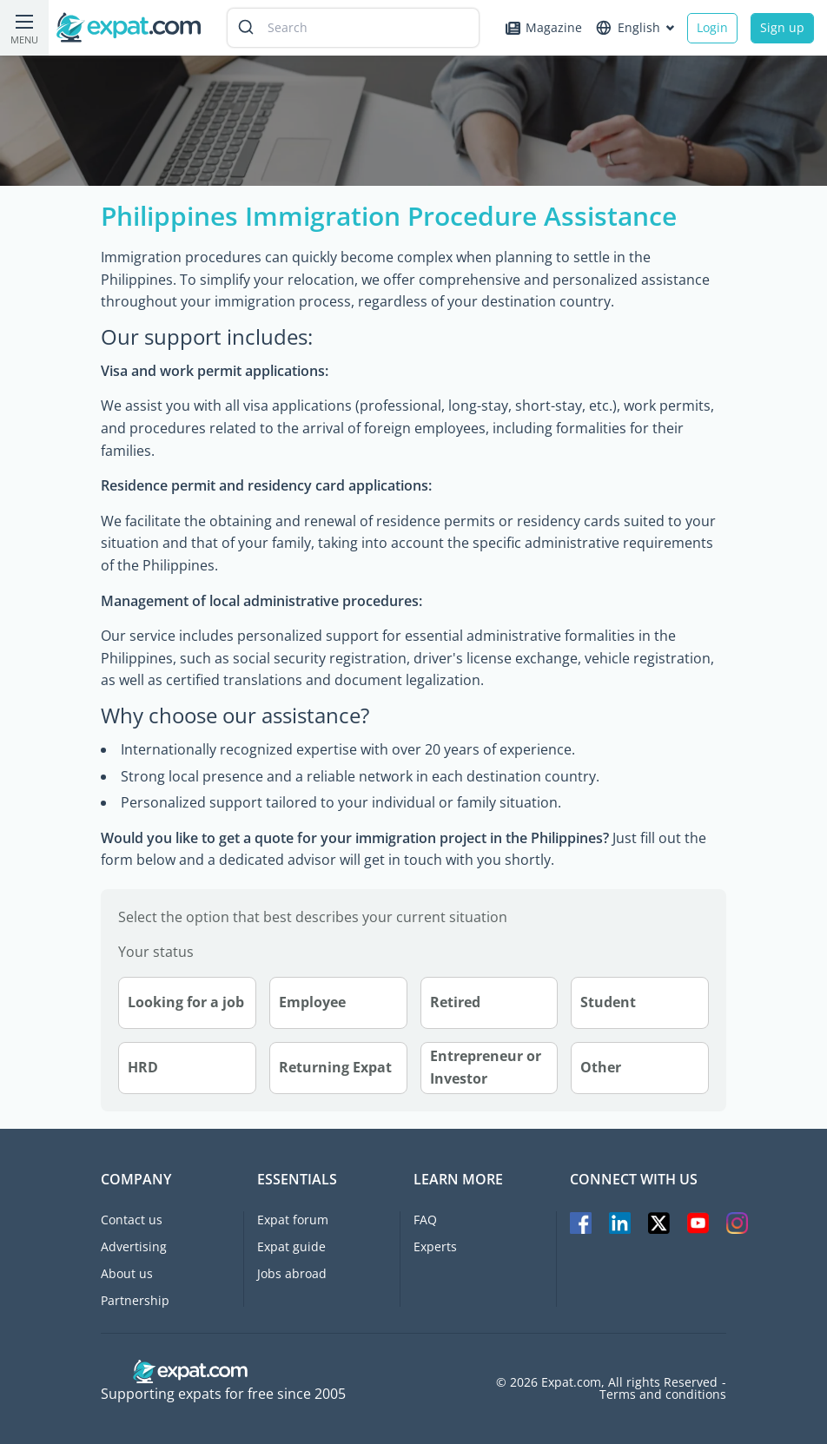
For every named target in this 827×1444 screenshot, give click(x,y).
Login (712, 27)
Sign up (782, 27)
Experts (435, 1246)
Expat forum (292, 1219)
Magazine (544, 27)
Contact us (131, 1219)
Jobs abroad (292, 1273)
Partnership (135, 1300)
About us (127, 1273)
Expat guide (291, 1246)
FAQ (425, 1219)
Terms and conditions (662, 1394)
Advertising (134, 1246)
